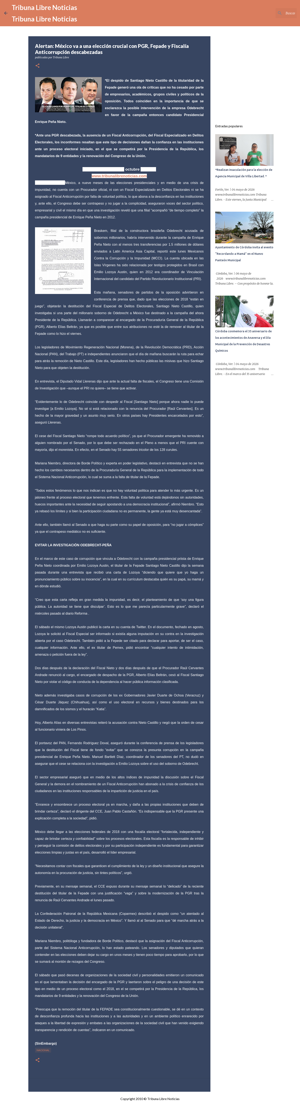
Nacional (43, 1050)
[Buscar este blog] (275, 13)
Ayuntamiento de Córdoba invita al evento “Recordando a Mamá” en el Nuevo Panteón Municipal (244, 254)
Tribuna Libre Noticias (44, 7)
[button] (37, 66)
